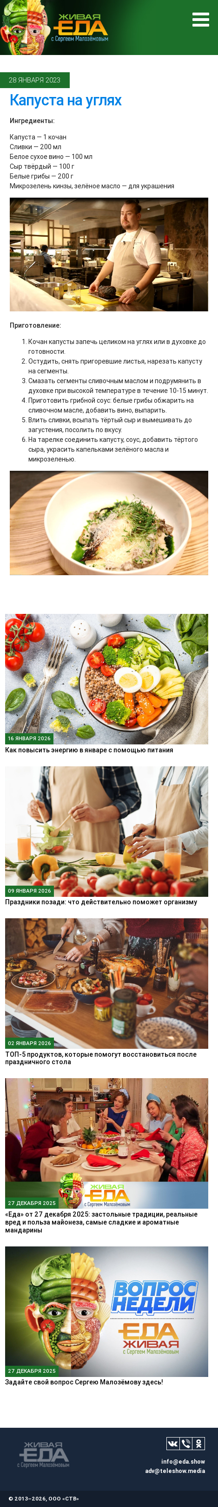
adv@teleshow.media (175, 1470)
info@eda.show (183, 1461)
